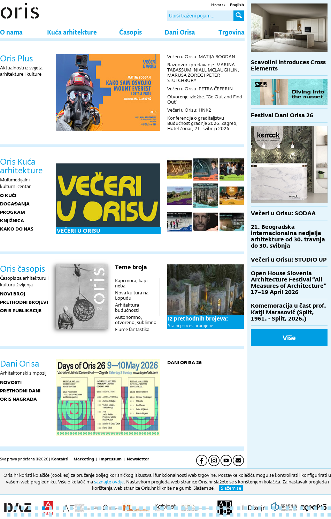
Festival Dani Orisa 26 (282, 115)
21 (148, 508)
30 (211, 508)
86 (273, 515)
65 (127, 515)
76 (204, 515)
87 (280, 515)
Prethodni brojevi (24, 302)
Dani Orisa (179, 32)
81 (238, 515)
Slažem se (231, 488)
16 (113, 508)
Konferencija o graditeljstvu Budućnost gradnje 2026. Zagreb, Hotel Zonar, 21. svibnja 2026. (202, 123)
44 (308, 508)
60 (92, 515)
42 (294, 508)
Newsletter (138, 459)
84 (259, 515)
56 (64, 515)
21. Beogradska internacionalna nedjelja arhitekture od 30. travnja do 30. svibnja (288, 236)
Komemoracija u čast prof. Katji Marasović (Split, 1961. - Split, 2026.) (288, 312)
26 (183, 508)
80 (231, 515)
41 (287, 508)
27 (190, 508)
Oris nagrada (18, 399)
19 (134, 508)
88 (287, 515)
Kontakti (59, 459)
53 (43, 515)
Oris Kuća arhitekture (21, 165)
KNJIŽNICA (12, 220)
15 (106, 508)
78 (218, 515)
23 (162, 508)
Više (289, 337)
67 (141, 515)
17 (120, 508)
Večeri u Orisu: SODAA (283, 213)
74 (190, 515)
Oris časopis (22, 268)
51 (29, 515)
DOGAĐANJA (15, 204)
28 (197, 508)
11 (78, 508)
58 (78, 515)
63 (113, 515)
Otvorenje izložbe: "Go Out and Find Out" (204, 99)
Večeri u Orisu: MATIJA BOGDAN (201, 56)
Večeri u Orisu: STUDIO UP (288, 259)
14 (99, 508)
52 (36, 515)
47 (329, 508)
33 (231, 508)
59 (85, 515)
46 (322, 508)
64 (120, 515)
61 (99, 515)
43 (301, 508)
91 (308, 515)
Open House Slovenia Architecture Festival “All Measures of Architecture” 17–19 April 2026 (288, 283)
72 (176, 515)
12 (85, 508)
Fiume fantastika (132, 329)
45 (315, 508)
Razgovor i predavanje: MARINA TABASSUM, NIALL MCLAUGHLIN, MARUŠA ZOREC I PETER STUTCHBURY (203, 72)
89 (294, 515)
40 (280, 508)
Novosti (11, 382)
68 (148, 515)
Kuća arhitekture (72, 32)
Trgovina (231, 32)
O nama (11, 32)
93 (322, 515)
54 (50, 515)
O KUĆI (8, 195)
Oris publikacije (20, 310)
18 (127, 508)
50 (22, 515)
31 (218, 508)
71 (169, 515)
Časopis (130, 32)
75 (197, 515)
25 (176, 508)
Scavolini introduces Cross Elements (288, 65)
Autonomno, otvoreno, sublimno (135, 319)
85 (266, 515)
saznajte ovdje (109, 482)
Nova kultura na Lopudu (131, 295)
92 (315, 515)
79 (224, 515)
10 (71, 508)
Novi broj (12, 294)
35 (245, 508)
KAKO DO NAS (16, 229)
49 (15, 515)
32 (224, 508)
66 (134, 515)
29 (204, 508)
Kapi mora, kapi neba (131, 283)
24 (169, 508)
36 (252, 508)
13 (92, 508)
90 (301, 515)
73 (183, 515)
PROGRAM (12, 212)
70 (162, 515)
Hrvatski (218, 5)
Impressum (110, 459)
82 (245, 515)
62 (106, 515)
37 (259, 508)
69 (155, 515)
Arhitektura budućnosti (127, 307)
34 (238, 508)
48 (8, 515)
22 (155, 508)
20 (141, 508)
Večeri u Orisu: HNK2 (189, 110)
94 (329, 515)
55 (57, 515)
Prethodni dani (20, 391)
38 (266, 508)
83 (252, 515)
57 (71, 515)
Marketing (84, 459)
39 (273, 508)
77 (211, 515)
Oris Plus (16, 58)
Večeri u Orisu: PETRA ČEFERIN (200, 88)
